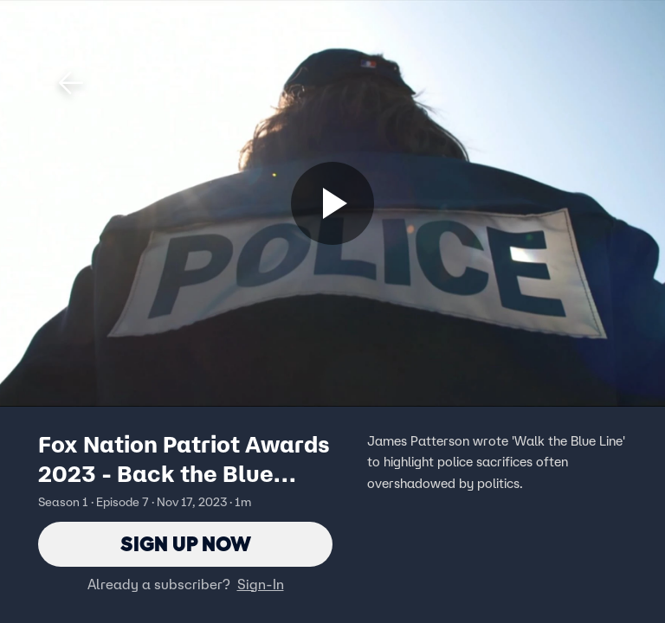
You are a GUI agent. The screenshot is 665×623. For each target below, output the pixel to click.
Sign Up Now (185, 544)
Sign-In (260, 584)
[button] (71, 83)
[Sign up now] (332, 203)
